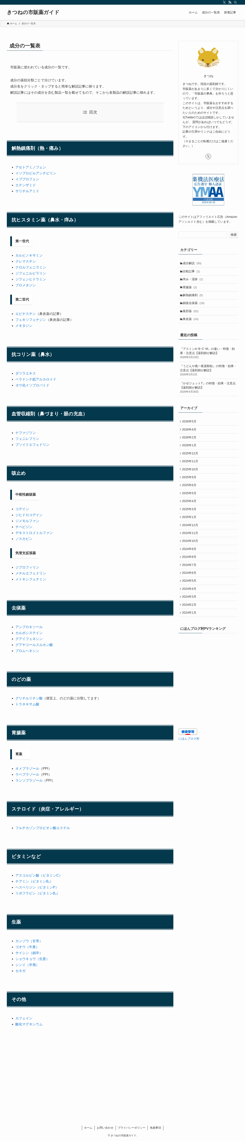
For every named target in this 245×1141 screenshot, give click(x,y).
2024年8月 (190, 579)
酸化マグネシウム (29, 1024)
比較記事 (192, 272)
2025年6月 (190, 500)
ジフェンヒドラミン (30, 279)
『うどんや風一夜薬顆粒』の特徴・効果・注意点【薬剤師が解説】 (208, 378)
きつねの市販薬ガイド (33, 12)
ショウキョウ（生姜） (32, 959)
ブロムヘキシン (27, 651)
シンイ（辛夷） (27, 965)
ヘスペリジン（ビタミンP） (37, 887)
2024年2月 (190, 632)
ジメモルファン (27, 521)
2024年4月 (190, 615)
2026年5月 (190, 429)
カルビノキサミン (29, 255)
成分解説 (193, 263)
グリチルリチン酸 (29, 698)
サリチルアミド (27, 191)
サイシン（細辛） (29, 953)
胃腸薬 (191, 290)
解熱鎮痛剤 (194, 299)
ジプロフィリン (27, 567)
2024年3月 (190, 624)
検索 (234, 234)
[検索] (235, 2)
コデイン (22, 509)
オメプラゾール (27, 768)
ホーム (88, 1127)
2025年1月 (190, 535)
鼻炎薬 (192, 325)
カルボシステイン (29, 633)
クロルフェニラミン (30, 267)
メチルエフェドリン (30, 573)
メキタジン (23, 325)
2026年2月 (190, 446)
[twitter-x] (224, 2)
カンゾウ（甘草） (29, 941)
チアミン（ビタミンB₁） (34, 881)
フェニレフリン (27, 439)
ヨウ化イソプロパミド (32, 385)
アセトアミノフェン (30, 167)
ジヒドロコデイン (29, 515)
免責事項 (155, 1127)
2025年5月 (190, 508)
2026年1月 (190, 455)
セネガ (20, 971)
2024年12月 (191, 544)
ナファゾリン (25, 433)
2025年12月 (191, 464)
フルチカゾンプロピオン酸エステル (42, 828)
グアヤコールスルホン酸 (34, 645)
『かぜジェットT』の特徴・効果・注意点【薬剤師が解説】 (208, 395)
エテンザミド (25, 185)
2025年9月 (190, 491)
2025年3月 (190, 526)
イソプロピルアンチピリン (35, 173)
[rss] (230, 2)
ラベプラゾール (27, 774)
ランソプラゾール (29, 780)
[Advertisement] (90, 1063)
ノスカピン (23, 539)
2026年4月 (190, 437)
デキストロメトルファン (34, 533)
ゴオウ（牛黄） (27, 947)
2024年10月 (191, 562)
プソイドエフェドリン (32, 444)
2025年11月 (191, 473)
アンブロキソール (29, 627)
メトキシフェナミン (30, 579)
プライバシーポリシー (131, 1127)
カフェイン (23, 1018)
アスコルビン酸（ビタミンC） (38, 875)
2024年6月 (190, 597)
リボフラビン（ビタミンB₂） (37, 893)
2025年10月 (191, 482)
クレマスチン (25, 261)
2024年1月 (190, 641)
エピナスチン (25, 314)
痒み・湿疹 (194, 281)
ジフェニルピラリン (30, 273)
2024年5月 (190, 606)
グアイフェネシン (29, 639)
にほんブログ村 (188, 768)
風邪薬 (192, 317)
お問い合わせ (105, 1127)
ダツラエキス (25, 373)
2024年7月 (190, 588)
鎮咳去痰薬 (195, 308)
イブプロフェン (27, 179)
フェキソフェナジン (30, 319)
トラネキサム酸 (27, 704)
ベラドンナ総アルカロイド (35, 379)
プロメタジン (25, 285)
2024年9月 (190, 570)
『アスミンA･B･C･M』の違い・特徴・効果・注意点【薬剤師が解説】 (208, 360)
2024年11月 (191, 553)
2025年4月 (190, 517)
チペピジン (23, 527)
